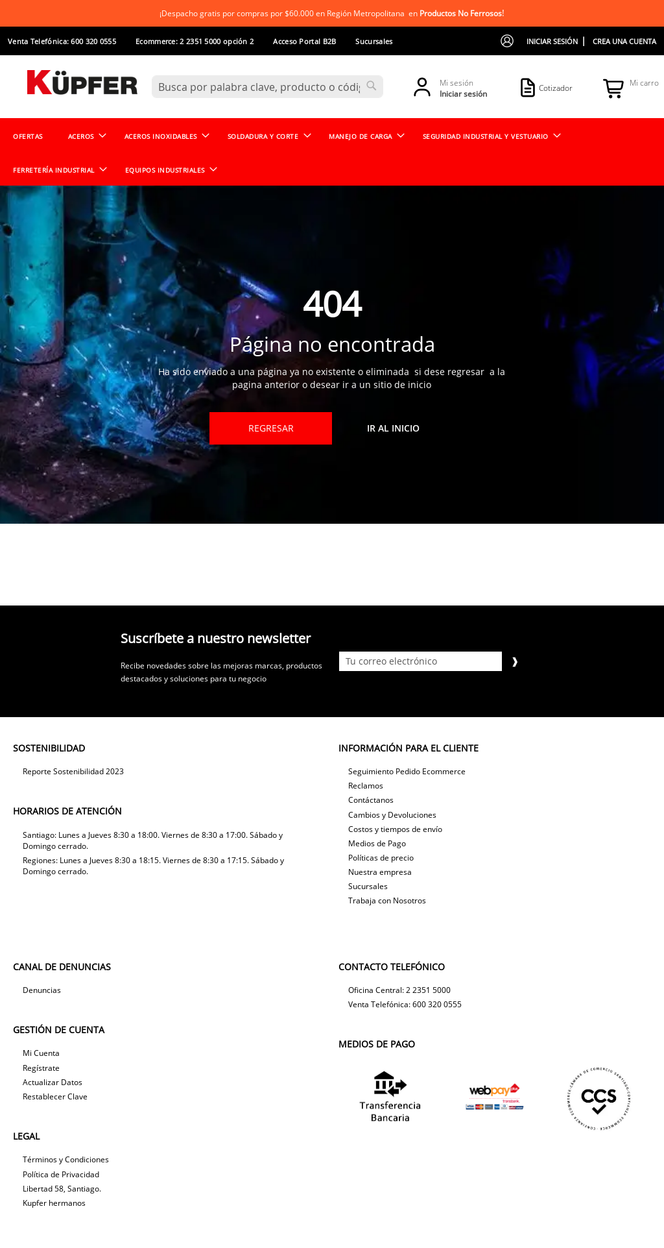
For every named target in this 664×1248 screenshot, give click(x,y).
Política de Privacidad (61, 1174)
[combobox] (267, 86)
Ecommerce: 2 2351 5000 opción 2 (195, 41)
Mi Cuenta (41, 1052)
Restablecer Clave (55, 1096)
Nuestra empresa (380, 871)
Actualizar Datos (52, 1082)
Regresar (271, 428)
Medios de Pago (377, 843)
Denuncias (42, 990)
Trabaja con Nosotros (387, 900)
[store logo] (82, 86)
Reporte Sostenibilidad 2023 (73, 771)
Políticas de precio (381, 857)
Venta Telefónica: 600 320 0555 (62, 41)
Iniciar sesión (552, 41)
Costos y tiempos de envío (395, 829)
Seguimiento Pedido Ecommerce (407, 771)
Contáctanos (371, 799)
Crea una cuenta (624, 41)
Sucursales (373, 41)
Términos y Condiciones (66, 1159)
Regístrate (41, 1067)
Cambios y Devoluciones (392, 814)
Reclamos (365, 785)
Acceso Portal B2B (304, 41)
